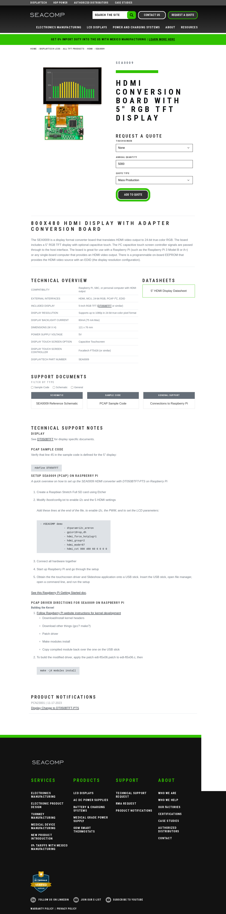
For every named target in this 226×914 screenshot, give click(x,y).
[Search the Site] (114, 15)
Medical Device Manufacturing (43, 826)
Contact (165, 838)
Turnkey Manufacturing (43, 815)
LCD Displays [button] (97, 27)
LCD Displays (83, 793)
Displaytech (38, 2)
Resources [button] (189, 27)
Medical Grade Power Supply (90, 819)
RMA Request (126, 803)
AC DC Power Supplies (90, 800)
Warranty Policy (42, 908)
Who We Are (167, 793)
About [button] (170, 27)
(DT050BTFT (104, 305)
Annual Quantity (126, 157)
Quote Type (122, 173)
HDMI (90, 49)
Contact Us (152, 15)
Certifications (170, 814)
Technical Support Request (131, 794)
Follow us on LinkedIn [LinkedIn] (49, 899)
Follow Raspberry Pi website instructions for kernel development (79, 613)
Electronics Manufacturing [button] (58, 27)
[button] (113, 382)
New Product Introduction (42, 836)
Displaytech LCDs (50, 49)
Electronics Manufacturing (43, 794)
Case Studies (123, 2)
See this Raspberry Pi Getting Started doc (58, 592)
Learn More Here (162, 39)
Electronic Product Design (47, 805)
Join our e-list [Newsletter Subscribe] (87, 899)
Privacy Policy (67, 908)
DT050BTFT (45, 439)
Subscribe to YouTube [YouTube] (124, 899)
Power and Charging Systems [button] (136, 27)
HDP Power (60, 2)
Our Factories (169, 807)
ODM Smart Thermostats (84, 829)
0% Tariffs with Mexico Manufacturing (49, 847)
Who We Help (168, 800)
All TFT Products (73, 49)
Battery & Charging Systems (89, 808)
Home (33, 49)
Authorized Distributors (91, 2)
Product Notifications (134, 810)
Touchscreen (124, 141)
